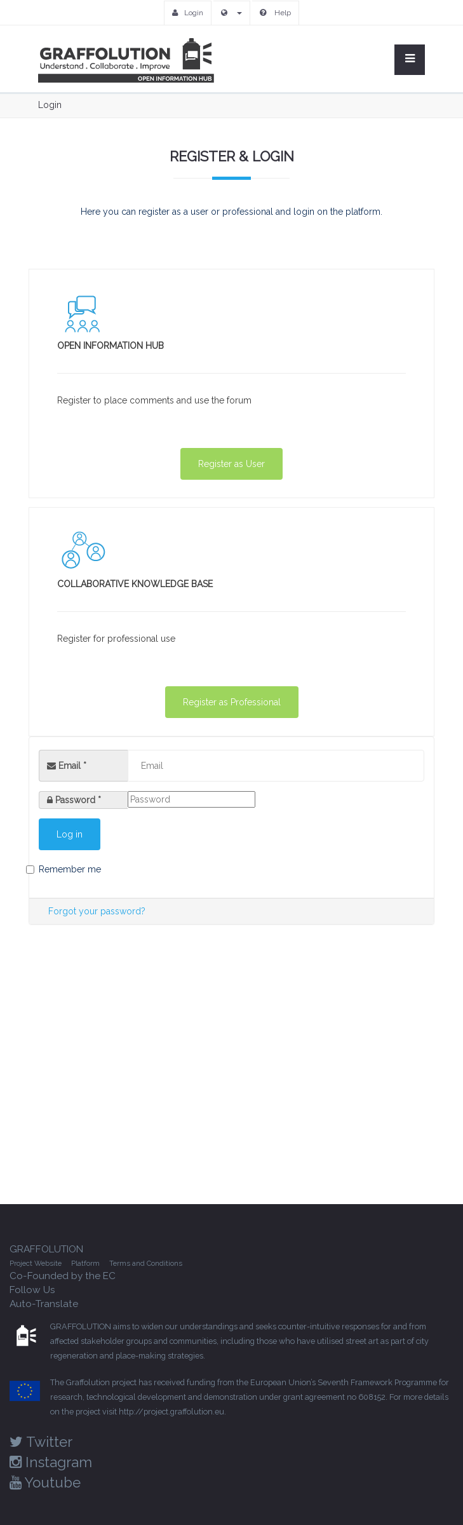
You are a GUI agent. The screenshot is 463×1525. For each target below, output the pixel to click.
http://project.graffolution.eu (171, 1411)
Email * (66, 765)
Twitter (41, 1442)
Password (78, 800)
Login (187, 12)
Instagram (51, 1462)
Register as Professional (232, 702)
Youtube (45, 1482)
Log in (70, 834)
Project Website (36, 1263)
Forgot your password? (96, 911)
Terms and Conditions (145, 1263)
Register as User (231, 464)
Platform (85, 1263)
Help (275, 12)
